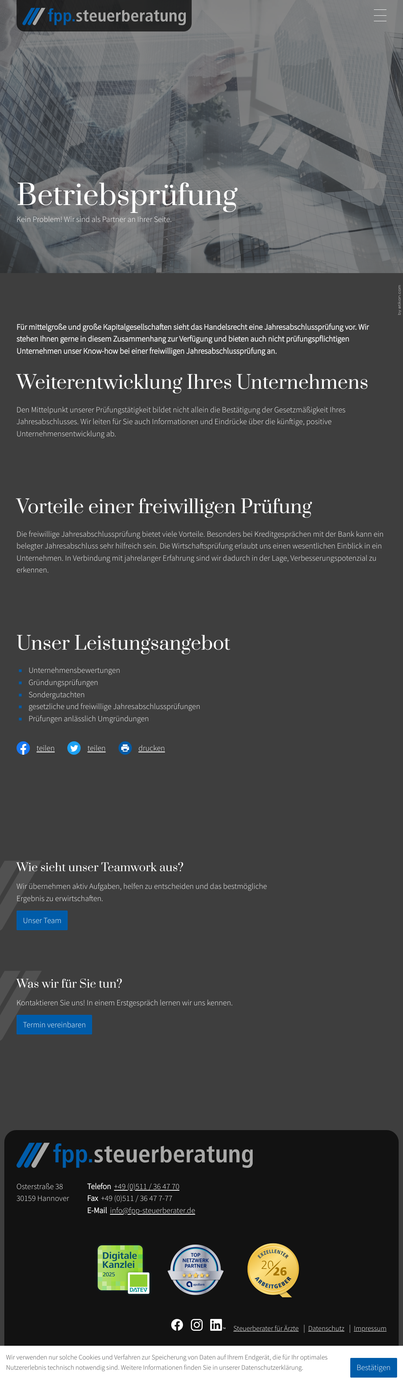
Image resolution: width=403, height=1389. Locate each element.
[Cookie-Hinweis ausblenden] (373, 1368)
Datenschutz (326, 1328)
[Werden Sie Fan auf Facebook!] (177, 1325)
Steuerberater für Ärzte (266, 1328)
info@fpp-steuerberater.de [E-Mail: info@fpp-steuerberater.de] (152, 1210)
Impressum (370, 1328)
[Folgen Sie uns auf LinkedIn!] (218, 1325)
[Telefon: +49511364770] (146, 1186)
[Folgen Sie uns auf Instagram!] (197, 1325)
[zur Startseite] (104, 16)
